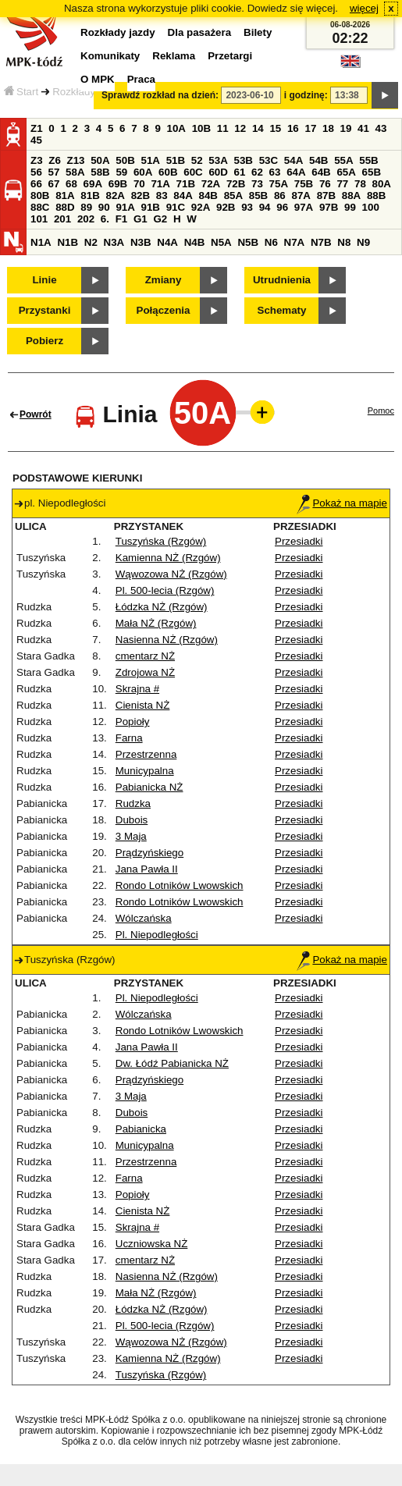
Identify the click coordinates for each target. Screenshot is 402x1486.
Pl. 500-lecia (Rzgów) (165, 590)
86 (280, 195)
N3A (114, 242)
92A (200, 207)
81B (89, 195)
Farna (129, 738)
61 (240, 172)
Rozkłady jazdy (87, 92)
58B (100, 172)
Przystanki (45, 310)
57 (54, 172)
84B (207, 195)
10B (201, 128)
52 (197, 160)
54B (318, 160)
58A (75, 172)
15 (275, 128)
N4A (167, 242)
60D (217, 172)
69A (93, 184)
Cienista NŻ (143, 705)
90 (104, 207)
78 (360, 184)
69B (118, 184)
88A (351, 195)
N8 (343, 242)
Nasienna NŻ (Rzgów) (167, 639)
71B (185, 184)
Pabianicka (141, 1129)
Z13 (76, 160)
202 (85, 219)
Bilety (258, 32)
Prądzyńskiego (149, 853)
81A (64, 195)
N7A (294, 242)
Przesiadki (298, 541)
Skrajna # (137, 689)
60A (142, 172)
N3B (140, 242)
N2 (91, 242)
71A (160, 184)
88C (39, 207)
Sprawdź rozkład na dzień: (160, 95)
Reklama (173, 56)
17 (310, 128)
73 (257, 184)
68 (71, 184)
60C (192, 172)
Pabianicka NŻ (149, 787)
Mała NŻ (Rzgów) (156, 623)
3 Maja (131, 836)
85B (258, 195)
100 (370, 207)
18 (328, 128)
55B (368, 160)
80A (381, 184)
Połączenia (163, 310)
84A (182, 195)
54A (293, 160)
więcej (364, 8)
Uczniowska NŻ (152, 1244)
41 (363, 128)
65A (345, 172)
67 (54, 184)
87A (300, 195)
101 (39, 219)
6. (105, 219)
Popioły (133, 721)
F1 (122, 219)
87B (326, 195)
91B (150, 207)
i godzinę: (306, 95)
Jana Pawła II (147, 869)
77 (342, 184)
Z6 (54, 160)
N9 (363, 242)
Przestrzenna (146, 754)
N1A (41, 242)
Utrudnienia (282, 280)
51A (150, 160)
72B (235, 184)
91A (125, 207)
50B (125, 160)
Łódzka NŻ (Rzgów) (162, 607)
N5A (221, 242)
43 (381, 128)
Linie (44, 280)
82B (140, 195)
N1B (67, 242)
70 (139, 184)
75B (303, 184)
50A (100, 160)
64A (295, 172)
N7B (321, 242)
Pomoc (381, 410)
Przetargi (230, 56)
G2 (160, 219)
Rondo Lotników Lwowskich (180, 885)
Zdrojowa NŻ (145, 672)
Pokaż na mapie (342, 503)
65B (371, 172)
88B (376, 195)
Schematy (282, 310)
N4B (194, 242)
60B (167, 172)
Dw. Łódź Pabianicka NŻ (172, 1063)
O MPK (97, 79)
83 (162, 195)
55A (343, 160)
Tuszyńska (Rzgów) (161, 541)
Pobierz (44, 341)
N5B (247, 242)
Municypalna (145, 771)
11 (223, 128)
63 (275, 172)
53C (268, 160)
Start (21, 92)
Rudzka (133, 803)
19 (346, 128)
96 (282, 207)
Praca (141, 79)
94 (265, 207)
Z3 (36, 160)
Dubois (132, 820)
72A (210, 184)
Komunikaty (110, 56)
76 (325, 184)
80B (39, 195)
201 (62, 219)
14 (258, 128)
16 (293, 128)
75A (278, 184)
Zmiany (163, 280)
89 (86, 207)
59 (121, 172)
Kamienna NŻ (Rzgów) (168, 557)
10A (176, 128)
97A (303, 207)
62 (257, 172)
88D (64, 207)
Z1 (36, 128)
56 (36, 172)
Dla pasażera (200, 32)
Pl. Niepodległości (157, 934)
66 (36, 184)
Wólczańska (144, 918)
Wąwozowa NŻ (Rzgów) (171, 574)
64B (320, 172)
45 (36, 140)
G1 (140, 219)
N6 (271, 242)
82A (114, 195)
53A (217, 160)
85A (233, 195)
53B (243, 160)
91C (175, 207)
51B (175, 160)
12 (240, 128)
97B (328, 207)
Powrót (36, 414)
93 (247, 207)
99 (350, 207)
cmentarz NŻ (145, 656)
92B (225, 207)
